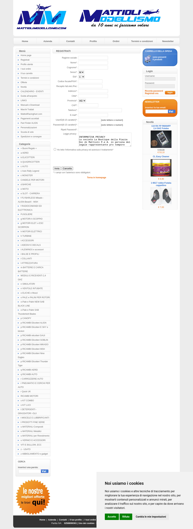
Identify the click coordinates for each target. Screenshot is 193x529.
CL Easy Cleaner (161, 156)
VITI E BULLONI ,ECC (31, 445)
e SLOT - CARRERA (30, 193)
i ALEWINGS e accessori (32, 249)
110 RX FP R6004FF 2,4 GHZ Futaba (161, 127)
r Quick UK (26, 391)
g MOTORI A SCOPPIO (32, 219)
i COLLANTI (26, 258)
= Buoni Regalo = (29, 148)
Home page (26, 55)
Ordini (116, 41)
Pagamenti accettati (30, 118)
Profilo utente (27, 64)
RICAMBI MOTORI (29, 396)
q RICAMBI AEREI (29, 370)
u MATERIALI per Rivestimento (35, 436)
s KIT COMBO (27, 400)
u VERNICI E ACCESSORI (33, 440)
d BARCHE (26, 184)
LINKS (24, 100)
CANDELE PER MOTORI (32, 180)
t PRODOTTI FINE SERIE (33, 422)
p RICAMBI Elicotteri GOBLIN (34, 340)
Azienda (47, 41)
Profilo (93, 41)
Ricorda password (154, 91)
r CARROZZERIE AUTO (32, 379)
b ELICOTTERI (28, 157)
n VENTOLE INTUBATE (32, 288)
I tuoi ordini (26, 69)
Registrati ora (151, 93)
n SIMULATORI (28, 284)
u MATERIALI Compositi (32, 427)
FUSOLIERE (26, 214)
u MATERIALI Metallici (31, 431)
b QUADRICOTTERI (30, 162)
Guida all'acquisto (29, 96)
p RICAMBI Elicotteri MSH (33, 349)
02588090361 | (71, 523)
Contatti (70, 41)
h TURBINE (26, 236)
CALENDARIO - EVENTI (32, 91)
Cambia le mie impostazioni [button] (151, 516)
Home (25, 41)
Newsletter (168, 41)
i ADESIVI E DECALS (31, 245)
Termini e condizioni (142, 41)
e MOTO (25, 189)
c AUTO (24, 166)
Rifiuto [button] (126, 516)
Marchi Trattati (27, 109)
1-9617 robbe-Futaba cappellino (161, 184)
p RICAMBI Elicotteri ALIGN (33, 323)
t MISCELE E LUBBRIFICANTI (35, 418)
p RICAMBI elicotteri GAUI (33, 335)
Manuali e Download (30, 105)
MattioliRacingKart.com (31, 114)
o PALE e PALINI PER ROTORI (35, 297)
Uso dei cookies (86, 523)
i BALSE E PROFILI (30, 254)
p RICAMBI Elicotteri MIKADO (34, 344)
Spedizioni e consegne (31, 136)
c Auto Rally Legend (30, 171)
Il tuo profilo (76, 520)
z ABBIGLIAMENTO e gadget (34, 454)
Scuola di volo (27, 132)
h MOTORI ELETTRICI (31, 231)
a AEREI (24, 153)
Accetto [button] (112, 516)
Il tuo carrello (27, 73)
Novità (24, 87)
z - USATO (26, 449)
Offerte (24, 82)
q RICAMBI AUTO (29, 374)
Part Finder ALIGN (29, 123)
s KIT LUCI (26, 405)
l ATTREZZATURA (29, 263)
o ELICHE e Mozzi (29, 293)
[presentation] (79, 161)
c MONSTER (27, 175)
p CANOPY (26, 318)
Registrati (25, 60)
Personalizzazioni (29, 127)
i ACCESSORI (27, 240)
